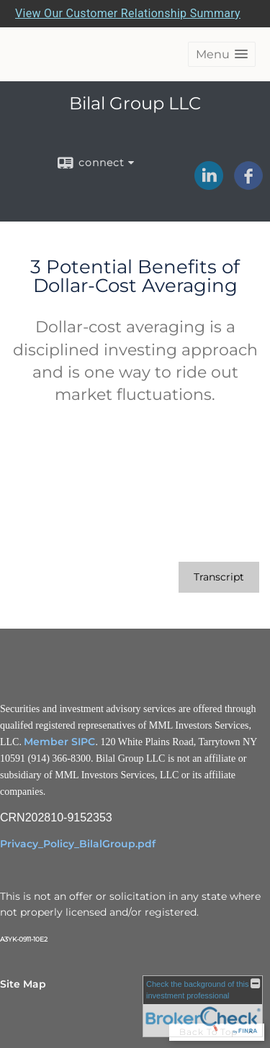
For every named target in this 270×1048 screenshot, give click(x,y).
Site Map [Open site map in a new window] (23, 984)
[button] (222, 54)
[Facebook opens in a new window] (248, 184)
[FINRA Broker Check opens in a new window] (203, 1006)
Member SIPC (59, 741)
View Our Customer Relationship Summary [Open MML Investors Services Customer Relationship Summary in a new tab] (127, 13)
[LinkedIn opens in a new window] (208, 184)
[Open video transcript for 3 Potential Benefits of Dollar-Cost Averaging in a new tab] (219, 577)
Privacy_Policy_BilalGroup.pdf (78, 843)
